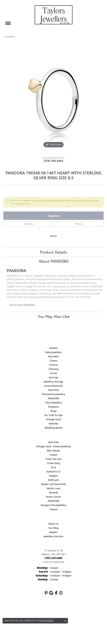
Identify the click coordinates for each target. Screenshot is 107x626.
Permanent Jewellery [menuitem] (53, 394)
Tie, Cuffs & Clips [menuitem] (53, 415)
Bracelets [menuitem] (53, 356)
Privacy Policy (37, 608)
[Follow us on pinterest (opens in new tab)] (46, 593)
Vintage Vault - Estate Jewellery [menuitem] (53, 446)
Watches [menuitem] (53, 423)
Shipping (28, 224)
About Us (53, 523)
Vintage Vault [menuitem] (53, 419)
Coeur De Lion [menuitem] (53, 459)
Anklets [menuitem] (53, 348)
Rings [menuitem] (53, 411)
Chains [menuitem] (53, 360)
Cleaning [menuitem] (53, 369)
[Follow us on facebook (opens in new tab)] (56, 593)
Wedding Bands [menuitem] (53, 427)
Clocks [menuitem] (53, 373)
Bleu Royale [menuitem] (53, 450)
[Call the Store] (53, 558)
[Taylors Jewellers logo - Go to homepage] (53, 14)
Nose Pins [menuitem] (53, 390)
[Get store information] (53, 562)
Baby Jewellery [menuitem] (53, 352)
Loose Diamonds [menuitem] (53, 385)
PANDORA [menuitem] (53, 398)
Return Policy (20, 608)
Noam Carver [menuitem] (53, 496)
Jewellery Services (54, 536)
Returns (79, 224)
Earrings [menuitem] (53, 377)
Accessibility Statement (81, 608)
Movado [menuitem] (53, 492)
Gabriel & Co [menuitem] (53, 471)
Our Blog (53, 527)
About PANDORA (53, 261)
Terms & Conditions (57, 608)
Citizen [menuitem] (53, 454)
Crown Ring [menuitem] (53, 463)
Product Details (53, 252)
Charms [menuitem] (53, 364)
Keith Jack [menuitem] (53, 479)
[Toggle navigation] (8, 23)
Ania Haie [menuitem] (53, 442)
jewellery (10, 36)
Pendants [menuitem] (53, 406)
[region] (53, 98)
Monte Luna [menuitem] (53, 488)
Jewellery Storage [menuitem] (53, 381)
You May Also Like (53, 316)
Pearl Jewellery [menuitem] (53, 402)
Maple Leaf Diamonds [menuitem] (53, 484)
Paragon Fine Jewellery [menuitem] (53, 505)
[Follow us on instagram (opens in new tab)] (61, 593)
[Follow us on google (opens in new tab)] (51, 593)
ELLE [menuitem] (53, 467)
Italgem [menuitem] (53, 475)
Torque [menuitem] (53, 509)
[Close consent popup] (65, 621)
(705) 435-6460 (53, 160)
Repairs (53, 532)
